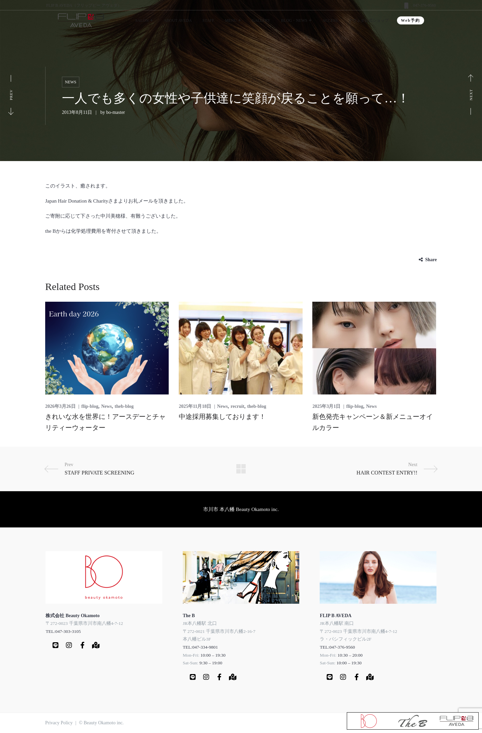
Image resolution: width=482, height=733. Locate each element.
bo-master (115, 112)
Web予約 (410, 20)
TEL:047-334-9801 (200, 647)
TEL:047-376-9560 (337, 647)
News (70, 82)
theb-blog (124, 406)
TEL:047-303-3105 (63, 631)
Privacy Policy (59, 722)
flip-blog (89, 406)
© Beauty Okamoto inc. (101, 722)
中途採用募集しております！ (222, 416)
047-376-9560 (424, 5)
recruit (237, 406)
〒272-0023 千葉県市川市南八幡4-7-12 (84, 623)
